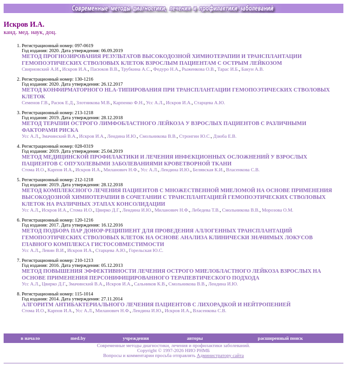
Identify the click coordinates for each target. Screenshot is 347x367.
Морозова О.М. (277, 210)
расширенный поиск (280, 338)
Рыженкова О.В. (198, 69)
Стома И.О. (33, 169)
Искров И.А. (75, 69)
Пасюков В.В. (104, 69)
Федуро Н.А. (166, 69)
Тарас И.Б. (228, 69)
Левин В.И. (53, 250)
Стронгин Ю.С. (195, 136)
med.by (78, 338)
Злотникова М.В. (94, 102)
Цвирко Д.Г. (108, 210)
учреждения (136, 338)
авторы (195, 338)
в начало (30, 338)
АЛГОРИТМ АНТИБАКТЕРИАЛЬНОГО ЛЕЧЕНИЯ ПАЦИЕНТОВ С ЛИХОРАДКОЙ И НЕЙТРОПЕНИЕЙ (156, 304)
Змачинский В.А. (59, 136)
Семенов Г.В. (35, 102)
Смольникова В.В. (158, 136)
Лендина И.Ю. (122, 136)
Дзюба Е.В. (224, 136)
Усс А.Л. (155, 102)
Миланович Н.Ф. (121, 169)
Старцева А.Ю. (209, 102)
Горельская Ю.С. (146, 250)
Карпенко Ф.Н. (128, 102)
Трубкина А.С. (136, 69)
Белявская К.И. (208, 169)
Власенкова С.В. (243, 169)
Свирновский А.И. (41, 69)
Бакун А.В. (252, 69)
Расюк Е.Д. (62, 102)
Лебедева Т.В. (206, 210)
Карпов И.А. (60, 169)
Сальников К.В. (150, 283)
